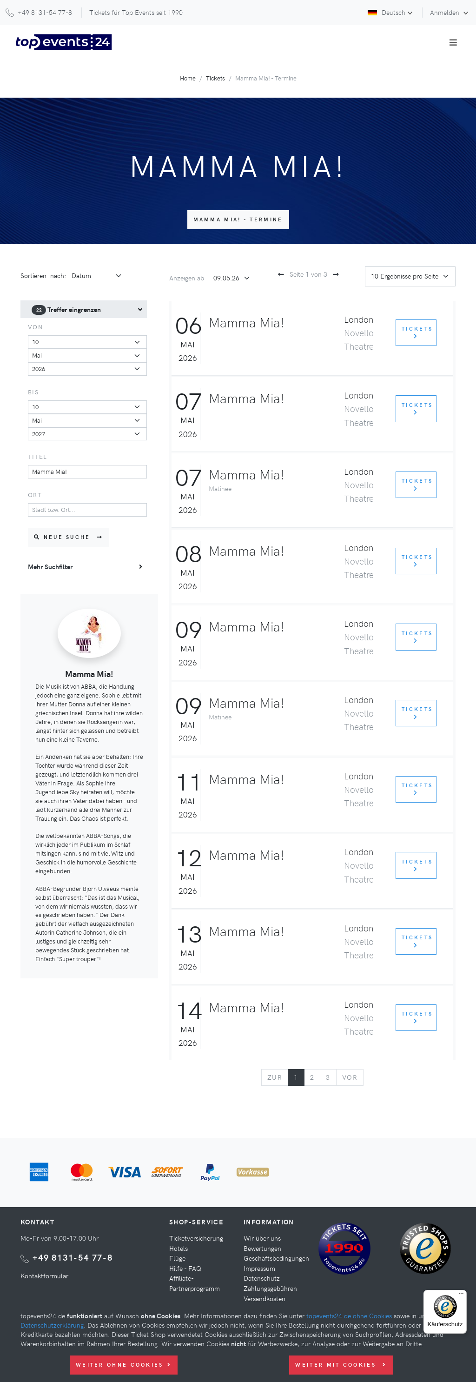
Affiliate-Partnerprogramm (194, 1283)
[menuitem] (83, 310)
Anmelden (445, 12)
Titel (37, 456)
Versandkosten (264, 1298)
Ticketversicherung (196, 1237)
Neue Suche (68, 536)
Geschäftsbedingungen (276, 1257)
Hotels (178, 1248)
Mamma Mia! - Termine (238, 219)
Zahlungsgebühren (270, 1288)
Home (188, 78)
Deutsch (386, 12)
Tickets (215, 78)
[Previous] (274, 1077)
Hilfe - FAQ (185, 1268)
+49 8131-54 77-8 (73, 1257)
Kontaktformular (44, 1275)
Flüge (177, 1257)
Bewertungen (262, 1248)
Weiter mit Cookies (341, 1364)
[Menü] (461, 1295)
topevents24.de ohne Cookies (349, 1315)
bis (33, 392)
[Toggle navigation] (453, 42)
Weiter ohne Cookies (124, 1364)
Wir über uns (262, 1237)
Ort (35, 494)
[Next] (350, 1077)
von (35, 327)
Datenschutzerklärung (52, 1324)
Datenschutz (262, 1277)
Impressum (259, 1268)
